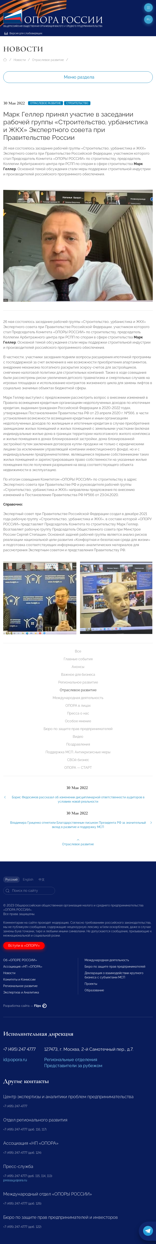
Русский (11, 879)
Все (78, 651)
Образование (94, 990)
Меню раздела (79, 77)
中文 (42, 879)
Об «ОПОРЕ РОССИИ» (20, 960)
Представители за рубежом (73, 1065)
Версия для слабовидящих (23, 33)
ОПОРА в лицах (78, 706)
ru (148, 19)
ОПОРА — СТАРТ (78, 768)
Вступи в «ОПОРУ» (24, 946)
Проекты (91, 984)
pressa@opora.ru (15, 1180)
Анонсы (78, 667)
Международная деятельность (78, 698)
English (28, 879)
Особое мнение (78, 721)
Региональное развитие (78, 682)
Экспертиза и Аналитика (21, 992)
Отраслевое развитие (48, 60)
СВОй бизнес (78, 760)
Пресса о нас (78, 713)
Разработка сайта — (25, 1005)
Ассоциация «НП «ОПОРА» (22, 966)
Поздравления (78, 744)
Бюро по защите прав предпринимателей (78, 729)
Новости (20, 60)
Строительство (77, 103)
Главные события (78, 659)
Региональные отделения (70, 1059)
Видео (78, 737)
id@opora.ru (15, 1059)
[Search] (29, 891)
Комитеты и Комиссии (19, 979)
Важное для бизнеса (78, 675)
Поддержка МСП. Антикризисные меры (78, 752)
